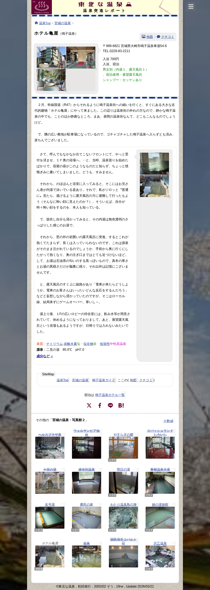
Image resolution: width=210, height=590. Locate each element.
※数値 (168, 421)
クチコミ (167, 36)
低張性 (105, 343)
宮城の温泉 (62, 22)
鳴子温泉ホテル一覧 (110, 395)
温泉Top (45, 22)
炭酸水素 (70, 343)
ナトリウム (54, 343)
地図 (149, 36)
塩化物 (88, 343)
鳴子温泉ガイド (103, 380)
